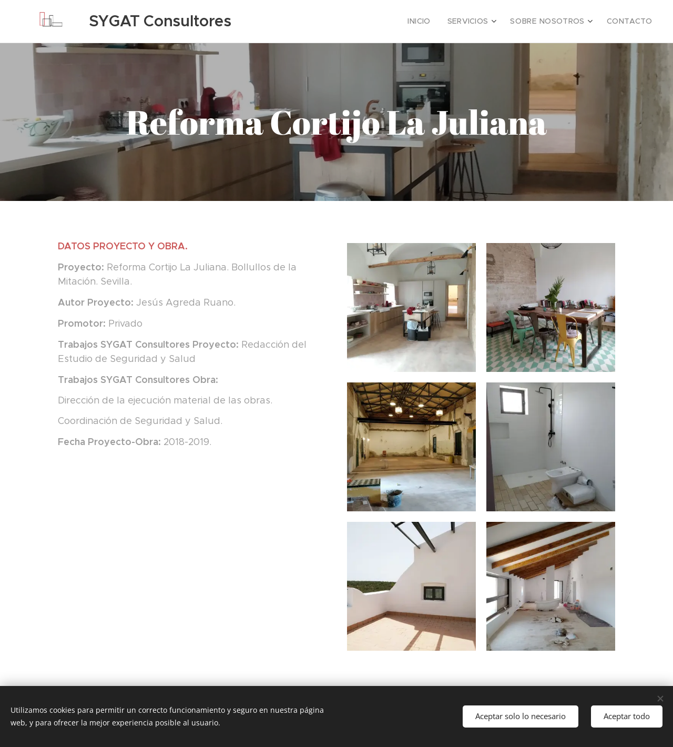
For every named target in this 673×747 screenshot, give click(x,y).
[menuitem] (437, 21)
